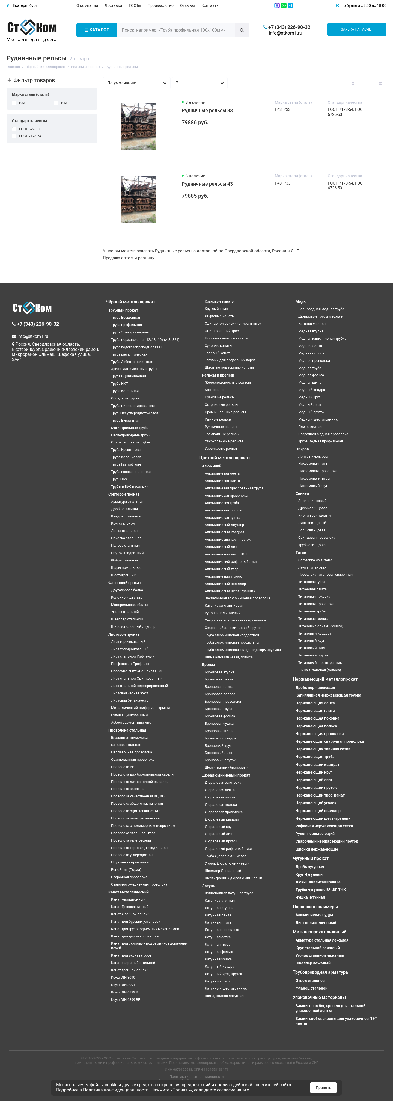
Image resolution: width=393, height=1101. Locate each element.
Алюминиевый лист (222, 547)
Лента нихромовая (313, 456)
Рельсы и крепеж (218, 375)
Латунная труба (217, 944)
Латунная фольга (219, 952)
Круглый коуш (216, 309)
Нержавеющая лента (315, 703)
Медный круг (309, 397)
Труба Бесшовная (125, 317)
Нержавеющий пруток (316, 787)
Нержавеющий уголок (316, 803)
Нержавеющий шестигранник (323, 818)
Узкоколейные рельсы (224, 441)
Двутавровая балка (127, 590)
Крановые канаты (219, 301)
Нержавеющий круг (314, 772)
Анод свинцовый (312, 501)
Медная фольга (311, 375)
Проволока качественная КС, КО (138, 796)
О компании (87, 5)
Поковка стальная (126, 538)
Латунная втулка (219, 908)
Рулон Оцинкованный (129, 715)
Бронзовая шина (219, 731)
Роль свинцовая (311, 530)
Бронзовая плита (219, 687)
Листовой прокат (123, 634)
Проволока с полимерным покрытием (143, 826)
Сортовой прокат (123, 494)
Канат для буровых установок (135, 921)
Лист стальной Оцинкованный (137, 678)
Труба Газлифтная (126, 464)
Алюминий (211, 466)
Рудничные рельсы (221, 427)
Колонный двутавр (126, 597)
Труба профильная (126, 325)
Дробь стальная (124, 509)
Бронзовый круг (218, 746)
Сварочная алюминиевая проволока (235, 620)
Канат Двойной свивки (130, 914)
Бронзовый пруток (220, 760)
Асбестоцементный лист (132, 722)
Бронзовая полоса (220, 694)
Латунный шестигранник (226, 988)
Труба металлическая (129, 354)
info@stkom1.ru (285, 33)
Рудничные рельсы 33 (207, 110)
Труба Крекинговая (126, 450)
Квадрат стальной (126, 516)
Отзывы (187, 5)
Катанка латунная (220, 900)
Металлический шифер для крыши (140, 708)
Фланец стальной (311, 988)
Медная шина (309, 382)
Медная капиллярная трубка (322, 338)
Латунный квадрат (220, 966)
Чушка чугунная (310, 897)
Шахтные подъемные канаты (229, 367)
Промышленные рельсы (225, 412)
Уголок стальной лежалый (320, 955)
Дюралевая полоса (221, 805)
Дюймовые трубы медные (320, 316)
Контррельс (214, 390)
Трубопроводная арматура (320, 972)
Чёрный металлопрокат (130, 301)
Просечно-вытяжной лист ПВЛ (136, 671)
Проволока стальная (127, 730)
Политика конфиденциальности (196, 1077)
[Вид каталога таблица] (380, 83)
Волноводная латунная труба (229, 893)
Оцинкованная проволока (132, 759)
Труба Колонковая (126, 457)
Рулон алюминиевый (223, 613)
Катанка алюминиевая (224, 605)
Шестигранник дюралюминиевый (233, 878)
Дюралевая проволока (224, 812)
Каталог (97, 29)
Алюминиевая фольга (223, 510)
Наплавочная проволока (131, 752)
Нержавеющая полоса (316, 726)
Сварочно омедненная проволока (139, 884)
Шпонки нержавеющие (317, 849)
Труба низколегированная (133, 406)
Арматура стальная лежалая (322, 940)
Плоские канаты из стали (226, 338)
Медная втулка (310, 331)
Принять (323, 1087)
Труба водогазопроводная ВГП (136, 347)
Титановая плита (312, 589)
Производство (161, 5)
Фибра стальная (124, 560)
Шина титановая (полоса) (319, 670)
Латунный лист (217, 981)
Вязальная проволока (129, 737)
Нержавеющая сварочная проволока (330, 741)
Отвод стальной (310, 980)
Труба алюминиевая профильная (232, 642)
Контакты (210, 5)
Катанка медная (312, 324)
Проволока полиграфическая (135, 818)
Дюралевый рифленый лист (228, 849)
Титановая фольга (313, 619)
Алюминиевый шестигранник (230, 591)
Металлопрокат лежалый (319, 931)
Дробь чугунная (310, 867)
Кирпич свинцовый (314, 515)
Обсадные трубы (125, 398)
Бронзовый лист (218, 753)
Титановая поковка (314, 596)
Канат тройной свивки (129, 970)
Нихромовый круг (312, 486)
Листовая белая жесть (129, 700)
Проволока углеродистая (132, 855)
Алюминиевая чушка (222, 518)
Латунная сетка (218, 937)
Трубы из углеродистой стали (135, 413)
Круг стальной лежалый (318, 948)
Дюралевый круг (219, 827)
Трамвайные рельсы (222, 434)
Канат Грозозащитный (130, 907)
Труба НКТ (119, 383)
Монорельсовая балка (129, 605)
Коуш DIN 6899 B (124, 992)
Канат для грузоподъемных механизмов (145, 929)
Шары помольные (126, 568)
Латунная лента (218, 915)
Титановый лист (312, 648)
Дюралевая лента (220, 790)
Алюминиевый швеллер (225, 584)
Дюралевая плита (220, 797)
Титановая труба (312, 611)
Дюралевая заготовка (223, 782)
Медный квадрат (312, 390)
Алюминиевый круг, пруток (228, 539)
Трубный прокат (123, 310)
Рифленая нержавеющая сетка (324, 826)
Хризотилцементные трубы (134, 369)
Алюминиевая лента (222, 473)
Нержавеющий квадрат (318, 764)
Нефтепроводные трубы (130, 435)
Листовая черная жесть (130, 693)
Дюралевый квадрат (222, 819)
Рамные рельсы (218, 419)
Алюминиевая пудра (314, 915)
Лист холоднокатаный (129, 649)
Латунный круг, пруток (223, 974)
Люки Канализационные (318, 882)
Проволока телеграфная (131, 840)
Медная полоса (311, 353)
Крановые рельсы (220, 397)
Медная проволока (314, 361)
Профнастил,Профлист (130, 664)
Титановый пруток (313, 655)
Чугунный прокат (311, 858)
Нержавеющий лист (314, 780)
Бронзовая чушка (219, 723)
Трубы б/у (119, 479)
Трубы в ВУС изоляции (130, 486)
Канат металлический (128, 892)
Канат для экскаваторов (131, 955)
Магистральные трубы (129, 428)
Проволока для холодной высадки (140, 782)
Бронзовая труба (218, 709)
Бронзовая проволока (223, 701)
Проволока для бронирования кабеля (142, 774)
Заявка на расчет (357, 29)
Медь (301, 302)
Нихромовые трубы (314, 478)
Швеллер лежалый (313, 963)
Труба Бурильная (125, 420)
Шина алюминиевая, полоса (229, 657)
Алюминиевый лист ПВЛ (226, 554)
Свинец (302, 493)
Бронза (208, 664)
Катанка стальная (126, 745)
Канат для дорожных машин (135, 936)
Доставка (113, 5)
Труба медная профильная (320, 441)
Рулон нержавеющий (315, 833)
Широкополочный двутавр (133, 627)
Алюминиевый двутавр (224, 525)
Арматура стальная (127, 501)
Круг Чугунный (309, 874)
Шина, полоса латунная (224, 996)
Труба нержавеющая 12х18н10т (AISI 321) (145, 340)
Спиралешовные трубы (130, 442)
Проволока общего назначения (137, 803)
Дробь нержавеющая (315, 687)
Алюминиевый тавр (221, 569)
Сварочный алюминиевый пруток (233, 628)
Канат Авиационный (128, 899)
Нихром (303, 449)
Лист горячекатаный (128, 642)
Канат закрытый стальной (133, 963)
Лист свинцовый (312, 523)
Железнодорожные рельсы (228, 382)
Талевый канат (217, 353)
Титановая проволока (316, 604)
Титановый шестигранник (320, 663)
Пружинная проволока (130, 862)
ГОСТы (135, 5)
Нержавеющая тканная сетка (323, 749)
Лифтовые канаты (220, 316)
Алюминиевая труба (222, 503)
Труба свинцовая (312, 545)
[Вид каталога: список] (367, 83)
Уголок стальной (125, 612)
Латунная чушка (218, 959)
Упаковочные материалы (319, 997)
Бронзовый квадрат (221, 738)
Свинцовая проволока (316, 537)
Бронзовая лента (219, 679)
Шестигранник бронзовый (227, 767)
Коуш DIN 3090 (123, 977)
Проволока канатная (128, 789)
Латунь (208, 886)
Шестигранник (123, 575)
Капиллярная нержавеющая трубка (328, 695)
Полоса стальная (125, 545)
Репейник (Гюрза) (126, 870)
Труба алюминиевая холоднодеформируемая (243, 650)
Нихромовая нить (312, 463)
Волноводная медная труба (321, 309)
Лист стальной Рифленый (133, 656)
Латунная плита (218, 922)
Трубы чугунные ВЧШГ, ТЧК (321, 889)
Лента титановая (312, 567)
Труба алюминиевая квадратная (232, 635)
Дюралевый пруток (221, 841)
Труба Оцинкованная (128, 376)
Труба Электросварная (130, 332)
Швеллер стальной (127, 619)
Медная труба (309, 368)
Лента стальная (124, 531)
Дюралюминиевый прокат (226, 775)
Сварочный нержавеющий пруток (327, 841)
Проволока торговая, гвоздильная (139, 848)
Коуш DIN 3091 (123, 985)
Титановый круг (311, 640)
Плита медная (310, 427)
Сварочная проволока (129, 877)
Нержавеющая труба (315, 756)
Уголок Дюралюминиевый (227, 863)
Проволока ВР (122, 767)
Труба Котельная (125, 391)
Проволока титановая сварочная (325, 574)
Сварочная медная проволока (323, 434)
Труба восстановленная (131, 472)
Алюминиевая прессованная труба (234, 488)
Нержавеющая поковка (318, 718)
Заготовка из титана (315, 560)
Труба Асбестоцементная (132, 362)
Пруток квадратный (127, 553)
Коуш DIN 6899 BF (125, 1000)
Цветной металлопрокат (224, 457)
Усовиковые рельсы (222, 448)
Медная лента (310, 346)
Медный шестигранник (318, 419)
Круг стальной (123, 523)
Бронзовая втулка (219, 672)
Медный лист (309, 404)
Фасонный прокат (124, 583)
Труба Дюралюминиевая (225, 856)
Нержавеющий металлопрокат (325, 679)
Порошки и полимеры (315, 906)
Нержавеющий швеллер (318, 811)
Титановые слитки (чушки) (320, 626)
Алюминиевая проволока (226, 495)
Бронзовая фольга (220, 716)
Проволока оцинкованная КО (135, 811)
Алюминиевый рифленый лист (231, 562)
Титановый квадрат (314, 633)
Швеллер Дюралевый (223, 871)
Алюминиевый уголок (223, 576)
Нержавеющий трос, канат (320, 795)
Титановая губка (311, 582)
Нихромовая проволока (317, 471)
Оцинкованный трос (222, 331)
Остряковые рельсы (221, 404)
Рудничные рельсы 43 (207, 184)
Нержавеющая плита (315, 710)
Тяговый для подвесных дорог (230, 360)
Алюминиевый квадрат (224, 532)
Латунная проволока (222, 930)
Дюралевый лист (219, 834)
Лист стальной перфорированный (139, 686)
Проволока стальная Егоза (133, 833)
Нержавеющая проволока (320, 734)
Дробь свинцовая (312, 508)
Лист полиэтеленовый (316, 923)
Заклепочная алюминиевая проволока (237, 598)
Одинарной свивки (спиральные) (233, 323)
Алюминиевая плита (222, 481)
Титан (301, 552)
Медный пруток (311, 412)
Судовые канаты (218, 346)
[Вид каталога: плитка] (353, 83)
